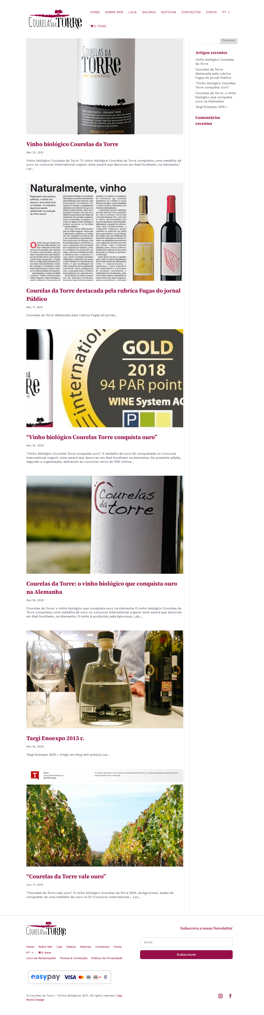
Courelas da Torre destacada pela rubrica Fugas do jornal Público (213, 74)
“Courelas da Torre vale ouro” (66, 876)
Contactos (191, 12)
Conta (211, 12)
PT (224, 12)
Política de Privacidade (106, 958)
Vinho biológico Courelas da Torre (72, 144)
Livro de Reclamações (41, 958)
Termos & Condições (73, 958)
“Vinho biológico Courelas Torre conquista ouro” (91, 437)
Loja (132, 12)
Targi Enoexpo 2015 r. (55, 738)
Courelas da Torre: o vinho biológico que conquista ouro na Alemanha (215, 97)
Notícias (168, 12)
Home (95, 12)
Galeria (149, 12)
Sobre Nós (114, 12)
